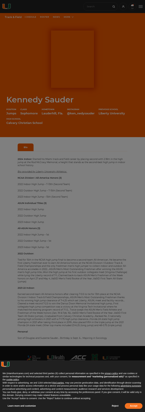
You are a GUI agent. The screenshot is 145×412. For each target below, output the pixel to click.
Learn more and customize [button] (22, 406)
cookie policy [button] (12, 379)
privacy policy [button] (111, 373)
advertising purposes (131, 385)
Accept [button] (133, 406)
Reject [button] (115, 406)
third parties (58, 382)
